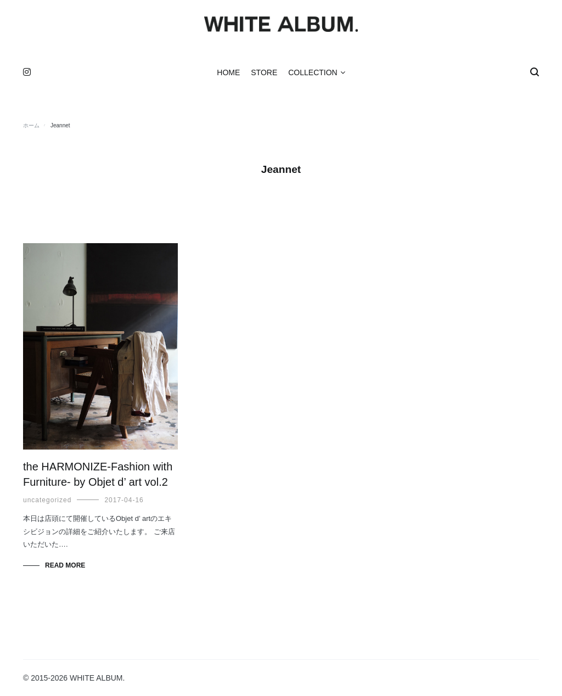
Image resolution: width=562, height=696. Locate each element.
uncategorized (47, 500)
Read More (65, 565)
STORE (264, 72)
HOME (228, 72)
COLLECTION (312, 72)
